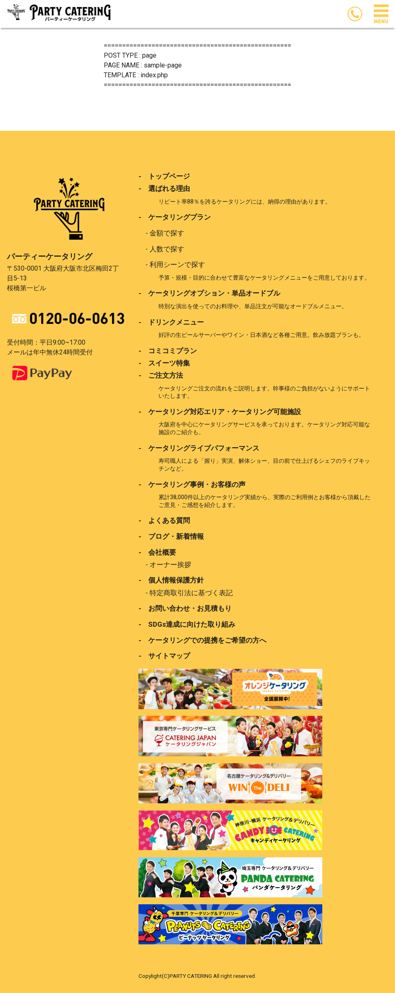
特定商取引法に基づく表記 (191, 593)
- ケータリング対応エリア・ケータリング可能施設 (219, 412)
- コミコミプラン (167, 351)
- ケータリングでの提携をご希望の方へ (202, 640)
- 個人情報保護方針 (171, 580)
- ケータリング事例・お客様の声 (191, 484)
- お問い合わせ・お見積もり (185, 608)
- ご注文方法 (160, 375)
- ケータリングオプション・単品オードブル (209, 293)
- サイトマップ (164, 656)
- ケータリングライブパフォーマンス (198, 448)
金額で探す (167, 233)
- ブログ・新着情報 (171, 536)
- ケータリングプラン (174, 217)
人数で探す (167, 249)
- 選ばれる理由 (164, 188)
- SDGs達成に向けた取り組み (186, 624)
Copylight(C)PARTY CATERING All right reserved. (197, 976)
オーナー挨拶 (170, 564)
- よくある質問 (164, 520)
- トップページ (164, 176)
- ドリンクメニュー (171, 322)
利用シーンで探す (177, 264)
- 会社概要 (157, 552)
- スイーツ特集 (164, 363)
